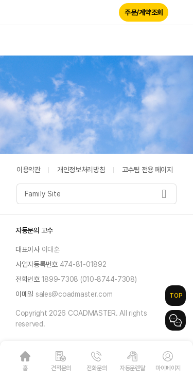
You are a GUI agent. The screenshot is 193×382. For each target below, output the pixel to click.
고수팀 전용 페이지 (147, 170)
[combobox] (96, 194)
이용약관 (28, 170)
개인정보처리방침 (81, 170)
